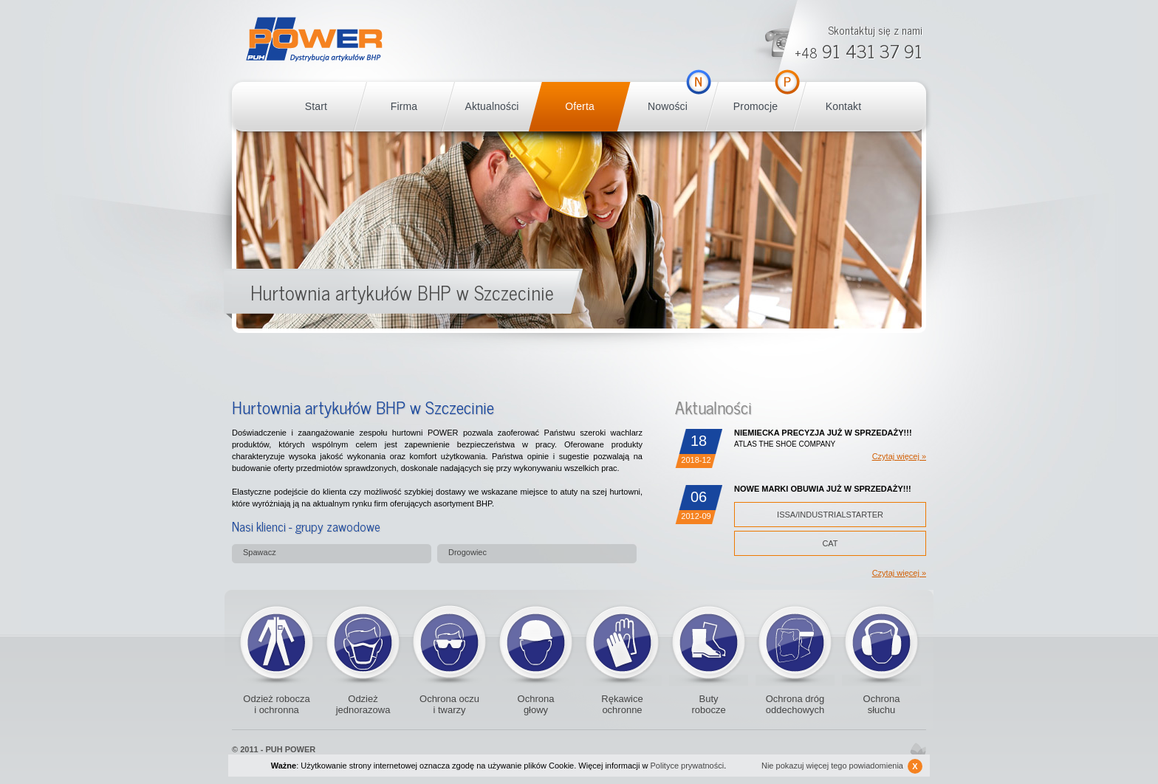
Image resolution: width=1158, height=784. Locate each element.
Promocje (755, 106)
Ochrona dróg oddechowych (795, 641)
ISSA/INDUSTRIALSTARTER (830, 514)
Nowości (668, 106)
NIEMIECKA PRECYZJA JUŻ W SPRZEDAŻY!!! (823, 432)
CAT (829, 543)
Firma (404, 106)
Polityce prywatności (687, 765)
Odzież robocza (276, 641)
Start (316, 106)
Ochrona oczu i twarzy (449, 704)
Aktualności (491, 106)
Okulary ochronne (449, 641)
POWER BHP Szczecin (314, 39)
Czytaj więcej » (899, 456)
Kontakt (843, 106)
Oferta (580, 106)
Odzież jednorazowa (362, 641)
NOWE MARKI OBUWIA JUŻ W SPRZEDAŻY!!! (822, 488)
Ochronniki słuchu (881, 641)
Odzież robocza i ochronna (276, 704)
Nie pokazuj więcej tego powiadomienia (841, 766)
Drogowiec (467, 552)
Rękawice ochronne (622, 641)
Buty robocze (708, 641)
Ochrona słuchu (881, 704)
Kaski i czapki (535, 641)
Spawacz (259, 552)
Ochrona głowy (536, 704)
